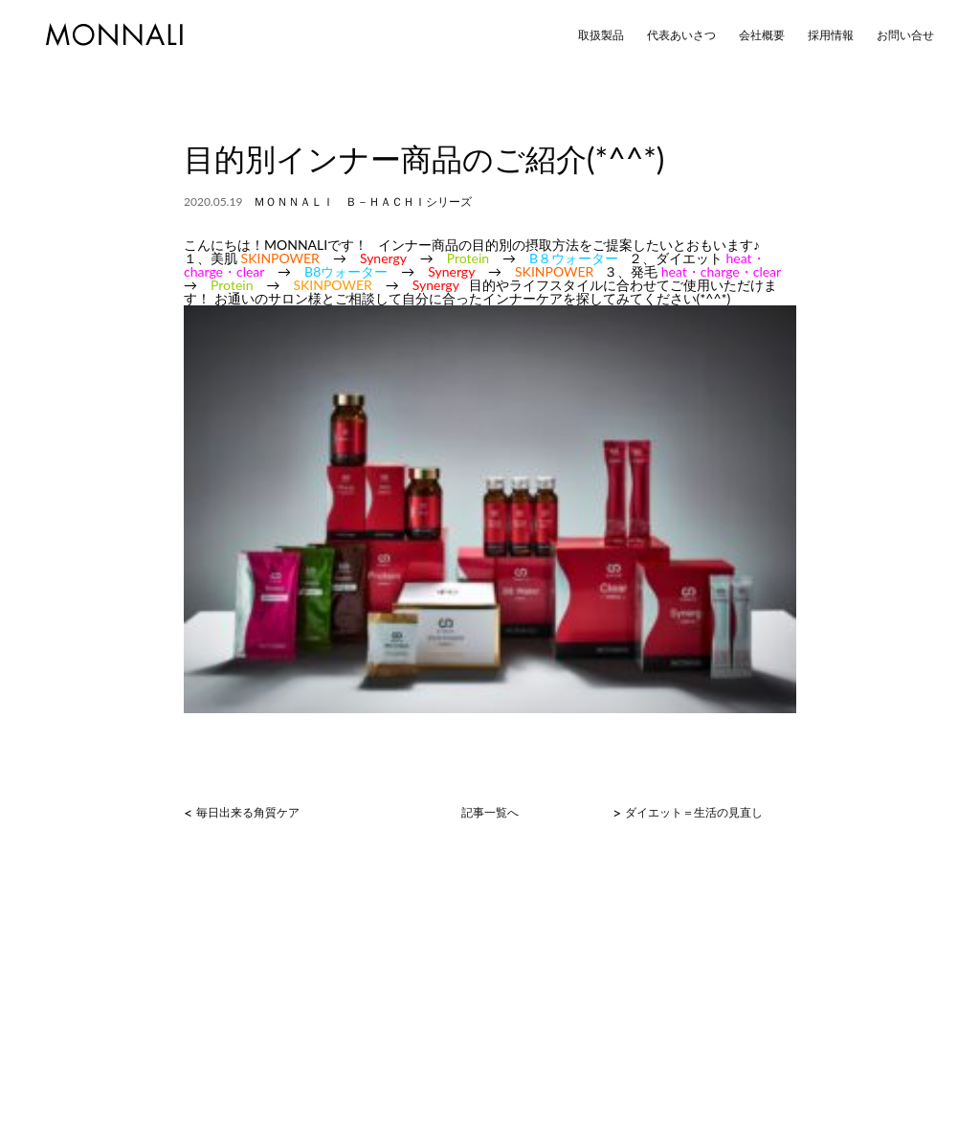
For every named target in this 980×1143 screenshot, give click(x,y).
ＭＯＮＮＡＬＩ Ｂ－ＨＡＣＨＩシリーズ (363, 201)
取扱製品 (601, 35)
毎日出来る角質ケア (248, 812)
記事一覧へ (490, 812)
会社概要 (762, 35)
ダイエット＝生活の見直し (694, 812)
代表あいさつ (681, 35)
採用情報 (831, 35)
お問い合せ (905, 35)
